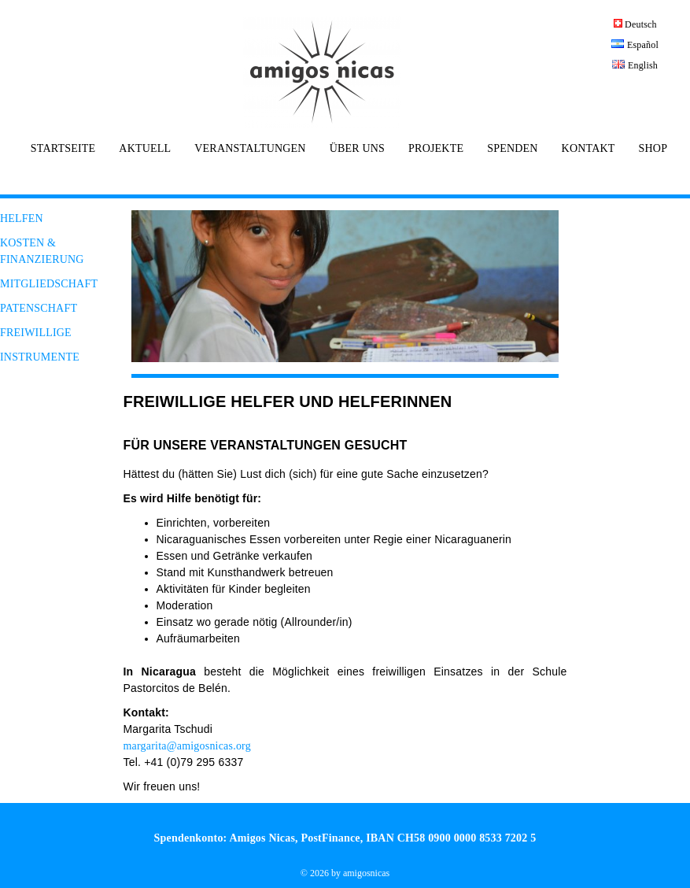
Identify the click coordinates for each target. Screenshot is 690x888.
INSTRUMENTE (39, 357)
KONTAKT (588, 148)
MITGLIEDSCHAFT (49, 284)
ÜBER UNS (357, 148)
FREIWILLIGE (36, 333)
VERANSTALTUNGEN (249, 148)
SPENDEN (512, 148)
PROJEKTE (435, 148)
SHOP (653, 148)
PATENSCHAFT (38, 308)
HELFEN (21, 218)
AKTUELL (145, 148)
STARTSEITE (63, 148)
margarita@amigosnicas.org (187, 746)
